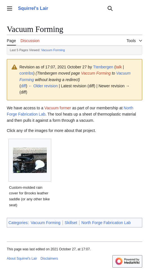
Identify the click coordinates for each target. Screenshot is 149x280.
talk (119, 67)
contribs (26, 73)
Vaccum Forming (96, 73)
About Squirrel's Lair (22, 259)
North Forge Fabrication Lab (106, 222)
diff (23, 86)
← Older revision (43, 86)
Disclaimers (49, 259)
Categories (18, 222)
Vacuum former (58, 108)
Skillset (71, 222)
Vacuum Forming (53, 50)
